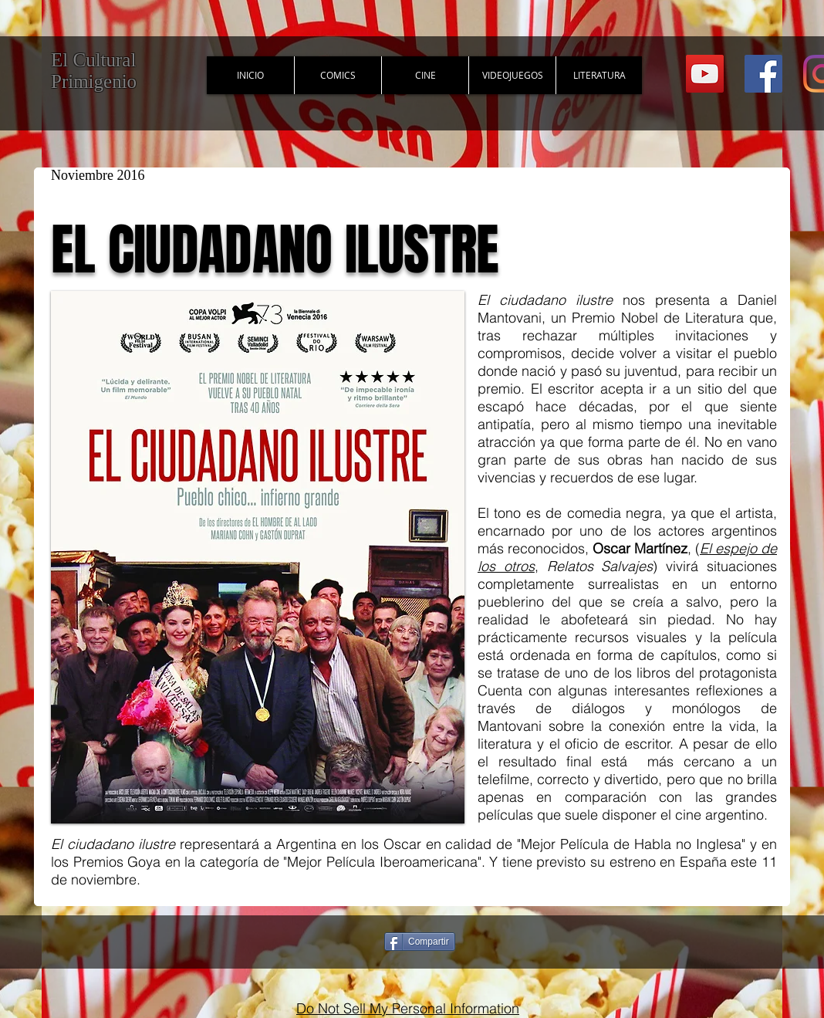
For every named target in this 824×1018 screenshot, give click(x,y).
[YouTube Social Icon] (705, 74)
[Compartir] (419, 941)
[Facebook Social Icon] (763, 74)
